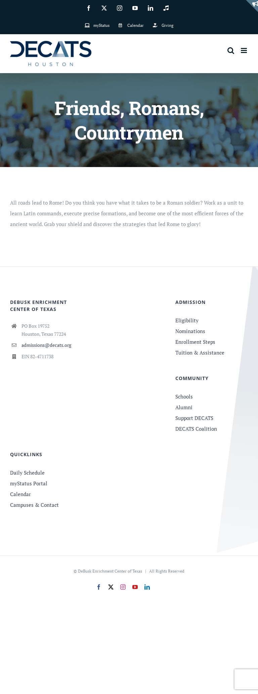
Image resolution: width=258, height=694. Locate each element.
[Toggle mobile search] (230, 50)
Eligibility (187, 320)
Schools (184, 396)
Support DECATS (194, 418)
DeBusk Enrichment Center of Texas (110, 571)
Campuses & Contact (34, 504)
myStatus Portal (28, 483)
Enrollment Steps (195, 341)
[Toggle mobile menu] (244, 50)
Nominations (190, 331)
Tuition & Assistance (199, 352)
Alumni (183, 407)
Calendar (20, 494)
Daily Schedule (27, 472)
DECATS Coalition (196, 428)
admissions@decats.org (46, 345)
